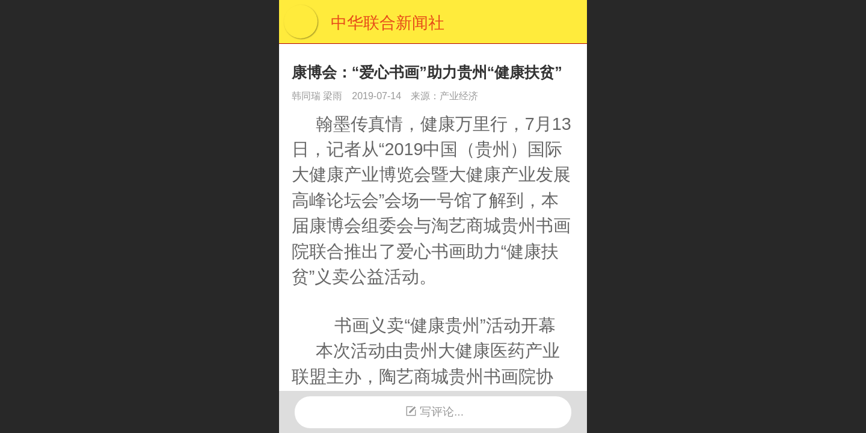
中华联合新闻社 (387, 23)
